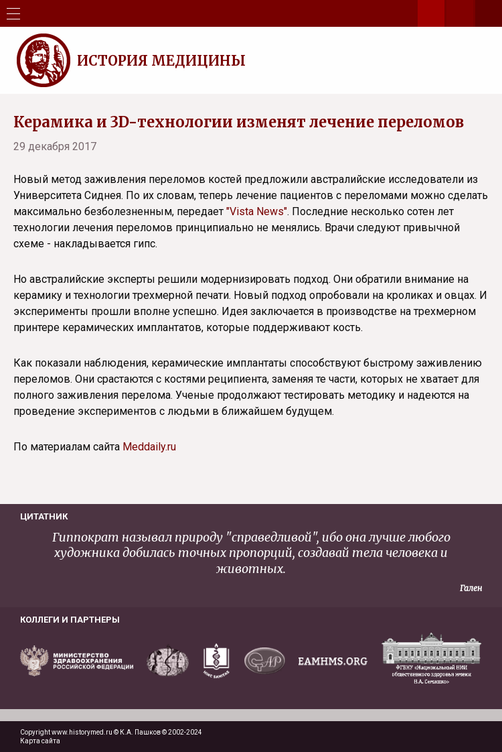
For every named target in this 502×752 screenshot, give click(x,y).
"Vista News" (256, 211)
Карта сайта (40, 741)
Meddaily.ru (149, 446)
